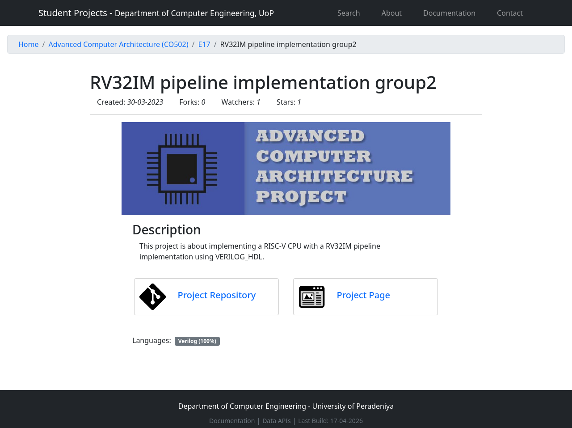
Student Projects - (156, 13)
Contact (510, 13)
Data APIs (277, 420)
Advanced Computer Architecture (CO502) (118, 44)
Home (28, 44)
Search (348, 13)
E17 (204, 44)
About (392, 13)
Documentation (449, 13)
